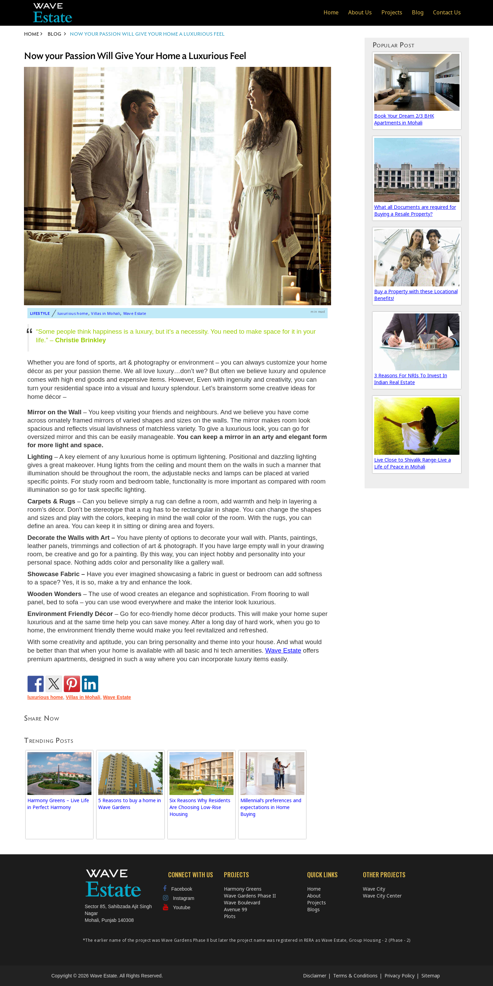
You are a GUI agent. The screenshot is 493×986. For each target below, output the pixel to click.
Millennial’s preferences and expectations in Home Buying (270, 807)
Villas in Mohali (105, 313)
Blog (418, 12)
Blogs (313, 909)
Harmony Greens (243, 889)
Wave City (374, 889)
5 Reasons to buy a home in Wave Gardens (129, 803)
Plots (230, 916)
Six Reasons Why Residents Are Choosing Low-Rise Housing (199, 807)
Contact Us (447, 12)
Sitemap (430, 975)
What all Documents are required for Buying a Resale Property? (415, 210)
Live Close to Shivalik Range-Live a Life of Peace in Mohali (412, 463)
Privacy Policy (399, 975)
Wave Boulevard (242, 902)
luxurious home (73, 313)
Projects (391, 12)
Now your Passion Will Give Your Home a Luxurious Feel (135, 56)
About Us (360, 12)
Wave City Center (382, 895)
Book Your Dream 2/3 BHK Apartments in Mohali (404, 119)
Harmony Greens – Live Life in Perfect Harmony (58, 803)
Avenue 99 (235, 909)
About (314, 895)
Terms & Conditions (355, 975)
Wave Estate (135, 313)
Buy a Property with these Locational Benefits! (416, 294)
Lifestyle (40, 313)
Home (331, 12)
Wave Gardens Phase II (250, 895)
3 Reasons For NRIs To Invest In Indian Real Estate (410, 378)
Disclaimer (314, 975)
